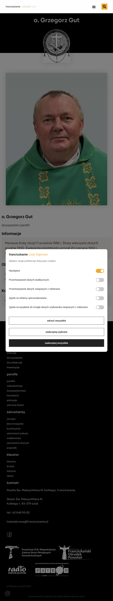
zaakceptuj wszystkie (56, 343)
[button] (94, 6)
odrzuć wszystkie (56, 320)
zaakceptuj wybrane (56, 332)
